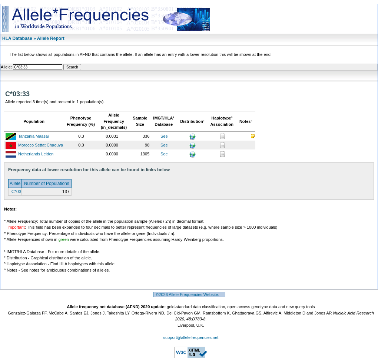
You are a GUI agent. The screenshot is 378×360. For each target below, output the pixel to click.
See (164, 136)
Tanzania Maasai (33, 136)
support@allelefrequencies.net (191, 337)
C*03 (15, 191)
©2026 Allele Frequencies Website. (189, 294)
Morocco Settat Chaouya (40, 145)
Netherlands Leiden (35, 154)
